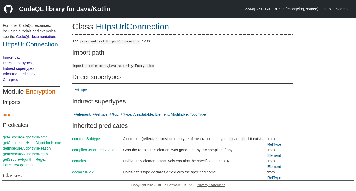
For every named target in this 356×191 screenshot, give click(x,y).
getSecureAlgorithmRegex (24, 159)
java (6, 114)
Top (193, 114)
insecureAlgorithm (18, 165)
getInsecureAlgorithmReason (27, 148)
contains (79, 161)
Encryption (40, 91)
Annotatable (143, 114)
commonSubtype (86, 139)
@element (81, 114)
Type (202, 114)
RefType (80, 90)
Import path (12, 57)
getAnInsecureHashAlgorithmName (32, 143)
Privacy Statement (211, 185)
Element (162, 114)
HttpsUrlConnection (30, 44)
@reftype (99, 114)
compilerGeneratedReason (94, 150)
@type (125, 114)
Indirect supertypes (18, 68)
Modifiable (179, 114)
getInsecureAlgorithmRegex (26, 154)
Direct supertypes (17, 63)
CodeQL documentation (35, 36)
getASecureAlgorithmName (25, 137)
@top (113, 114)
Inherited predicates (19, 74)
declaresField (83, 172)
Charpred (10, 79)
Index (326, 9)
